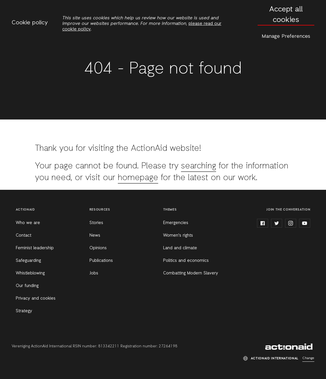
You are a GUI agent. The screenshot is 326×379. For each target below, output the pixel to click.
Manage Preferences (286, 36)
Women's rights (178, 235)
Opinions (98, 248)
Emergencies (175, 223)
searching (198, 166)
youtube (304, 223)
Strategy (24, 311)
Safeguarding (28, 261)
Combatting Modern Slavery (190, 273)
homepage (138, 178)
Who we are (28, 223)
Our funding (27, 286)
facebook (262, 223)
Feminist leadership (35, 248)
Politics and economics (186, 261)
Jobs (93, 273)
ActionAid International (289, 347)
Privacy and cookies (36, 298)
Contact (23, 235)
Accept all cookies (286, 14)
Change (308, 358)
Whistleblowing (30, 273)
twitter (276, 223)
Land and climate (180, 248)
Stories (96, 223)
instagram (290, 223)
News (94, 235)
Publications (101, 261)
